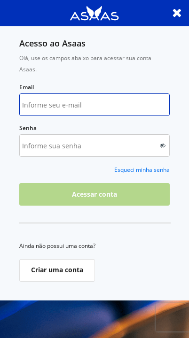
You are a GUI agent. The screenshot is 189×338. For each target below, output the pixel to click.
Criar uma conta (57, 269)
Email (26, 87)
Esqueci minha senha (142, 170)
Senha (28, 128)
